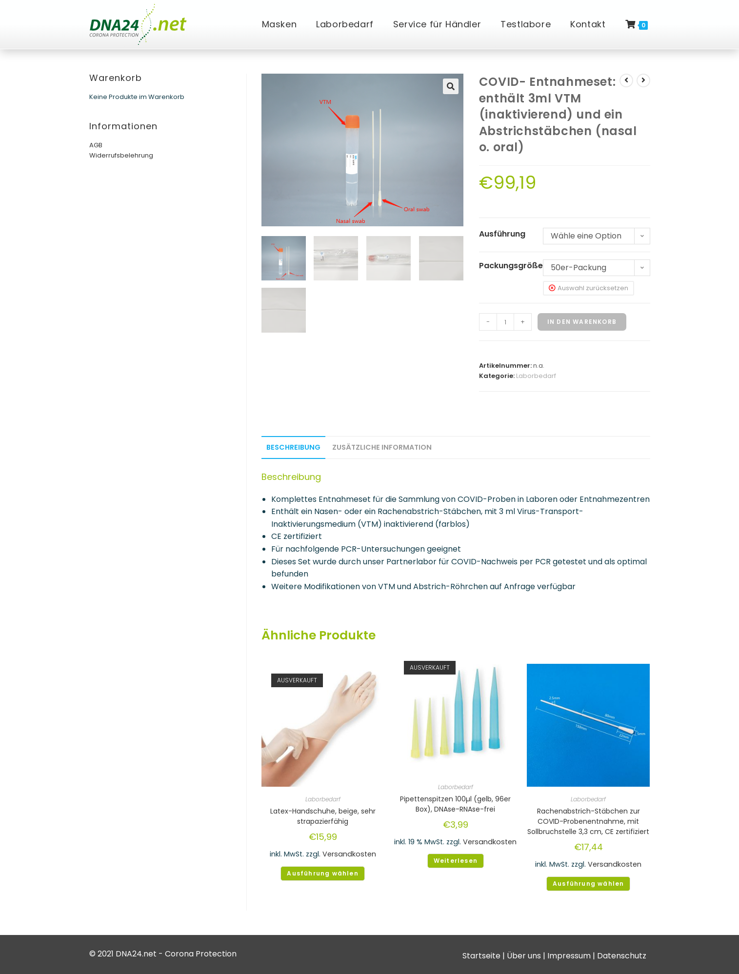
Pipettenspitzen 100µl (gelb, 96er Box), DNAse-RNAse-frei (455, 804)
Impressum (569, 955)
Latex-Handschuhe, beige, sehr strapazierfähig (323, 816)
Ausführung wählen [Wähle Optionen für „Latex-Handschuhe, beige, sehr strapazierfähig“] (322, 873)
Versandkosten (349, 854)
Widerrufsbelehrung (121, 155)
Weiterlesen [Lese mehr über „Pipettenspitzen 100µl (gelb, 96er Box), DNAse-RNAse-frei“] (456, 860)
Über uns (524, 955)
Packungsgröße (511, 265)
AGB (95, 145)
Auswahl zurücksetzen (593, 288)
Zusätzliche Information (382, 447)
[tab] (293, 447)
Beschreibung (293, 447)
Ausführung (502, 233)
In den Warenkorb (582, 322)
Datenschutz (621, 955)
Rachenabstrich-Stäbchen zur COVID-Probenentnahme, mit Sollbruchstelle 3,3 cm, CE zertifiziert (588, 821)
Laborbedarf (536, 375)
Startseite (481, 955)
